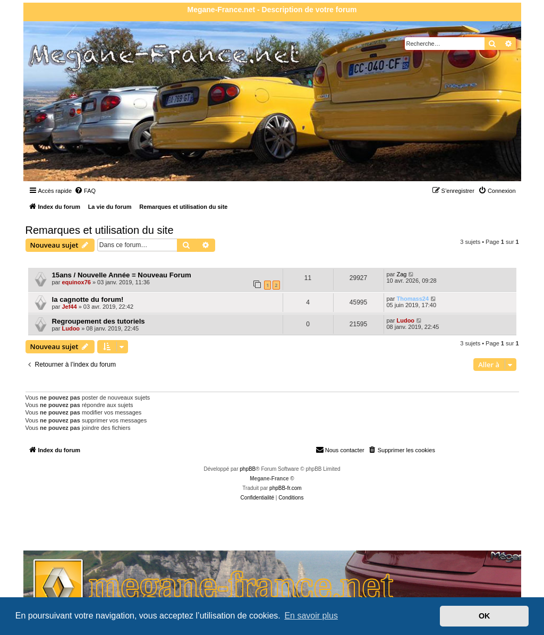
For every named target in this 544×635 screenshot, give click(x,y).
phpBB (248, 469)
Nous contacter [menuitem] (340, 449)
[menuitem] (85, 190)
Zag (401, 274)
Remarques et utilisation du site (100, 230)
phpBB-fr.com (285, 488)
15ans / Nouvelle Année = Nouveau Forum (121, 275)
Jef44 (69, 306)
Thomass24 (412, 298)
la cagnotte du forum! (88, 299)
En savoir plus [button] (311, 615)
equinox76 (76, 282)
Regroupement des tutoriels (98, 321)
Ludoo (71, 328)
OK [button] (484, 616)
